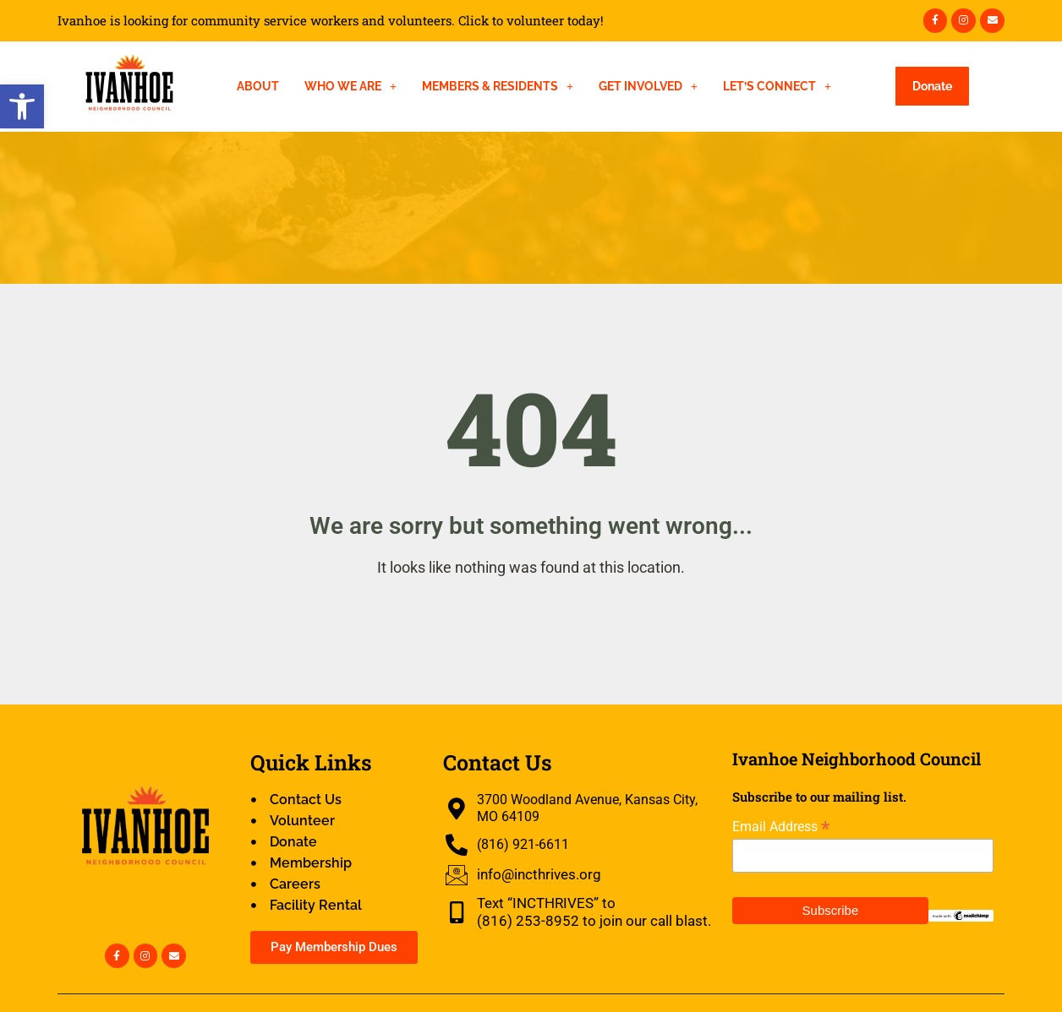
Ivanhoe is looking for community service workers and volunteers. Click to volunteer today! (330, 21)
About (258, 86)
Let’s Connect (777, 86)
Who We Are (350, 86)
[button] (22, 106)
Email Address (780, 826)
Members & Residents (497, 86)
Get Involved (648, 86)
